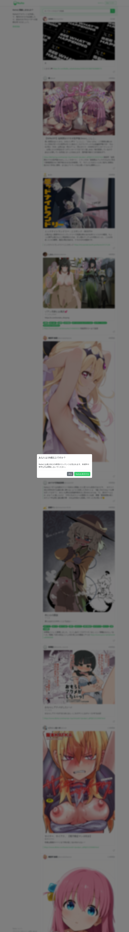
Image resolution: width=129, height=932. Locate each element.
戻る (70, 474)
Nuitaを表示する (82, 474)
